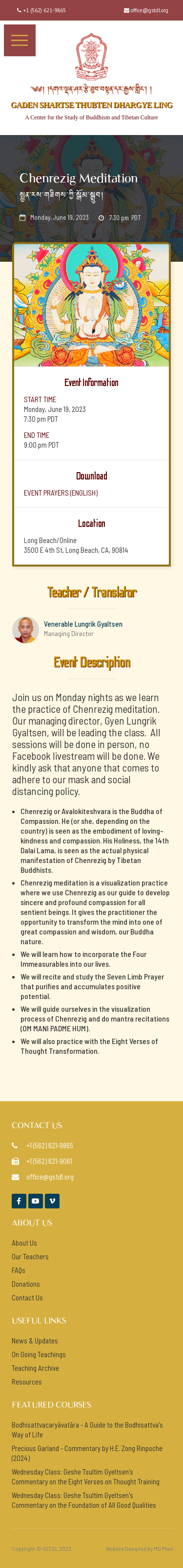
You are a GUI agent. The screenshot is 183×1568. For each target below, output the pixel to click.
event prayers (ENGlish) (61, 492)
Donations (26, 1283)
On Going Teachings (39, 1354)
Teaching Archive (35, 1367)
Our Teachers (30, 1256)
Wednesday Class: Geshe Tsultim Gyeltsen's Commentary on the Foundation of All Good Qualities (84, 1500)
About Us (24, 1242)
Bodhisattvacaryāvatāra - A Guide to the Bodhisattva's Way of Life (87, 1429)
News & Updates (35, 1340)
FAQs (18, 1270)
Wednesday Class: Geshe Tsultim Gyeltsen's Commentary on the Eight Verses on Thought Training (86, 1476)
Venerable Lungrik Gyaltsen (83, 623)
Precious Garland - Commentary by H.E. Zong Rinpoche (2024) (87, 1453)
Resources (27, 1381)
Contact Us (27, 1297)
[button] (20, 40)
